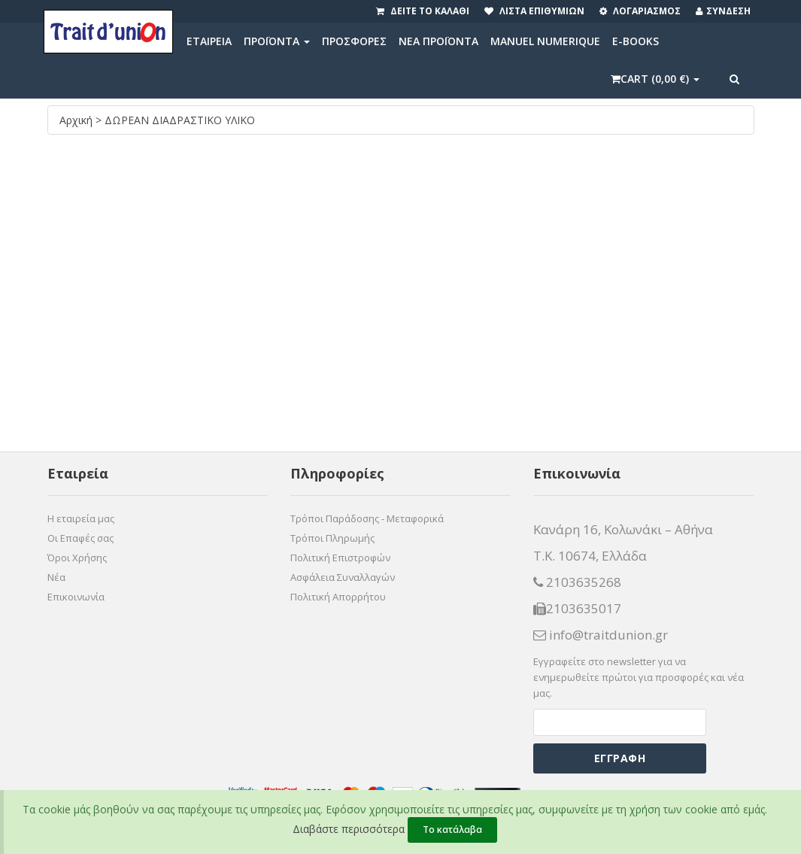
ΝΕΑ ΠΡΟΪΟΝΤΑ (438, 41)
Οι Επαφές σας (80, 538)
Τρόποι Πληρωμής (332, 538)
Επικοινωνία (76, 596)
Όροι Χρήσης (77, 557)
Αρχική (77, 120)
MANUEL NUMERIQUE (545, 41)
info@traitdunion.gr (600, 635)
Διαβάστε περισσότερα (349, 829)
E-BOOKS (635, 41)
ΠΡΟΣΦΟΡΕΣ (354, 41)
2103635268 (577, 582)
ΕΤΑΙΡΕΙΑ (209, 41)
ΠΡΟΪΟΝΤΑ (277, 41)
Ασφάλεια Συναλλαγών (342, 577)
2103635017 (577, 608)
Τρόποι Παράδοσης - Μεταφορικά (367, 518)
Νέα (56, 577)
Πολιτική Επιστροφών (340, 557)
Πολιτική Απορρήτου (338, 596)
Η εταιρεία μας (80, 518)
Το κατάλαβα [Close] (452, 829)
